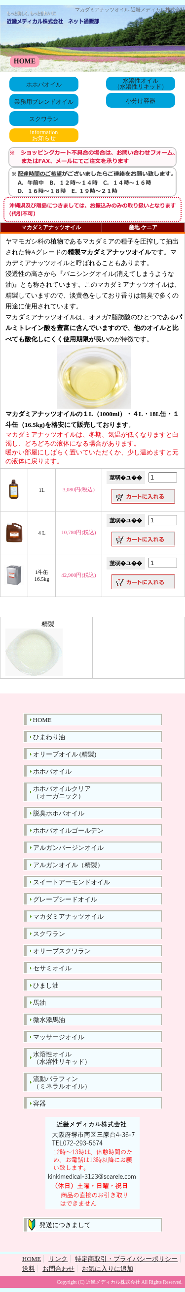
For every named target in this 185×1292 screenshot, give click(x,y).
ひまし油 (46, 985)
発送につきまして (62, 1225)
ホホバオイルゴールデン (68, 830)
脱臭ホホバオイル (58, 813)
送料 (28, 1268)
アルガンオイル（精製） (68, 865)
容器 (39, 1103)
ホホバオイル (44, 84)
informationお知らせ (44, 135)
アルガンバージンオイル (68, 847)
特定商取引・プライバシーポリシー (126, 1258)
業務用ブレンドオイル (44, 101)
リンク (58, 1258)
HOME (25, 61)
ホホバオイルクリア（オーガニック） (62, 792)
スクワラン (44, 119)
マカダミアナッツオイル (68, 916)
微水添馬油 (49, 1019)
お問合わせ (58, 1268)
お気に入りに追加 (107, 1268)
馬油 (39, 1002)
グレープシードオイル (65, 899)
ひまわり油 (49, 737)
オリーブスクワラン (62, 951)
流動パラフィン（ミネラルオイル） (62, 1082)
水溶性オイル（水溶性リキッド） (140, 83)
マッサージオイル (58, 1037)
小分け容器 (140, 100)
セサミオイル (52, 968)
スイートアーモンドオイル (71, 882)
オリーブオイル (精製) (65, 754)
